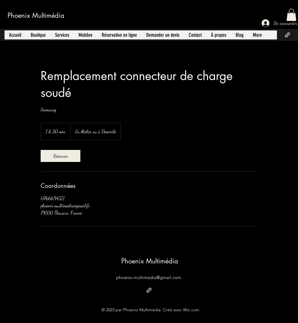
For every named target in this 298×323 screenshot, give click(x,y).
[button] (291, 15)
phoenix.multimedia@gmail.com (148, 277)
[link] (60, 156)
